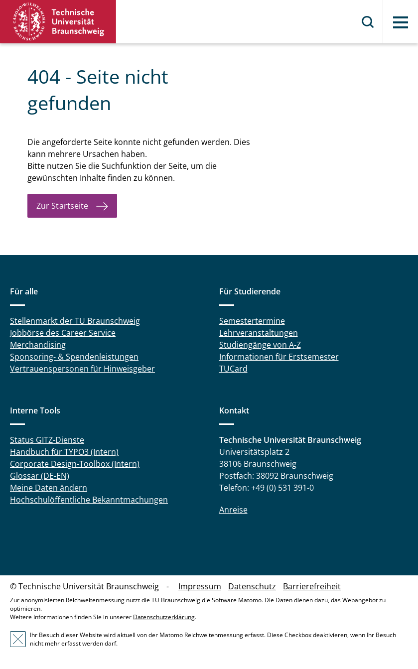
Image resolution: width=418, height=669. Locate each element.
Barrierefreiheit (312, 586)
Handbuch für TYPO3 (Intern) (64, 451)
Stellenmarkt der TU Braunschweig (75, 320)
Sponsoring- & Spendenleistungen (74, 356)
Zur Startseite (62, 205)
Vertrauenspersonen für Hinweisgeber (82, 368)
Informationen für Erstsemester (279, 356)
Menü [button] (400, 22)
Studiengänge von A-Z (260, 344)
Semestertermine (252, 320)
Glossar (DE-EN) (39, 475)
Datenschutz (252, 586)
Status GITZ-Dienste (47, 439)
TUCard (233, 368)
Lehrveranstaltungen (258, 332)
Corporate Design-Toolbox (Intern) (74, 463)
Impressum (199, 586)
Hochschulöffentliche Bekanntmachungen (89, 499)
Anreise (233, 509)
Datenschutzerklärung (164, 617)
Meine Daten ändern (48, 487)
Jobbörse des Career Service (63, 332)
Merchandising (38, 344)
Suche (368, 21)
